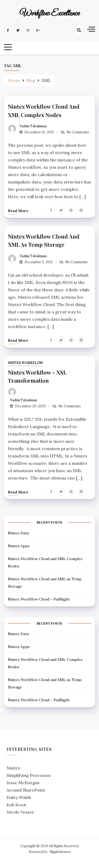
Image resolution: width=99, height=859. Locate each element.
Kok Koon (16, 804)
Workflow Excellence (49, 13)
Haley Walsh (19, 797)
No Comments (78, 132)
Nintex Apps (19, 546)
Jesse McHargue (23, 782)
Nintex (13, 768)
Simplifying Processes (29, 775)
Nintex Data (18, 533)
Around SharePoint (26, 790)
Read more (18, 210)
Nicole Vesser (20, 812)
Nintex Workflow (25, 363)
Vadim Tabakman (33, 126)
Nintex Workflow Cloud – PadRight (39, 599)
